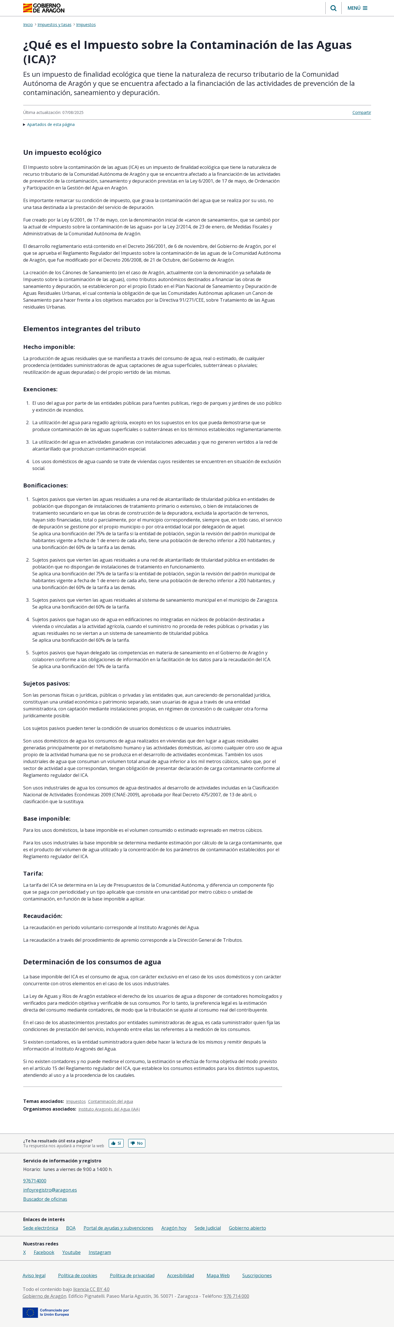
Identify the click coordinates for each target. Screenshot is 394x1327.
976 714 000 (236, 1296)
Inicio (28, 24)
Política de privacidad (132, 1275)
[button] (333, 8)
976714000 (34, 1181)
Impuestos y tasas (54, 24)
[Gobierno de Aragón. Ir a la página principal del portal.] (43, 8)
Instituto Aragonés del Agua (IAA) (109, 1109)
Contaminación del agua (110, 1101)
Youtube (71, 1252)
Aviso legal (34, 1275)
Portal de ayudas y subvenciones (118, 1228)
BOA (71, 1228)
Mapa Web (218, 1275)
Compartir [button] (362, 112)
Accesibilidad (180, 1275)
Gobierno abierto (247, 1228)
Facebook (44, 1252)
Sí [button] (116, 1143)
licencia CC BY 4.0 (91, 1289)
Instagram (100, 1252)
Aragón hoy (174, 1228)
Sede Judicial (208, 1228)
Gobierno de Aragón (44, 1296)
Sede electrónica (40, 1228)
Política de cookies (77, 1275)
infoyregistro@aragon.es (50, 1190)
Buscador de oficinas (45, 1199)
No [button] (137, 1143)
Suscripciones (257, 1275)
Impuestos (86, 24)
